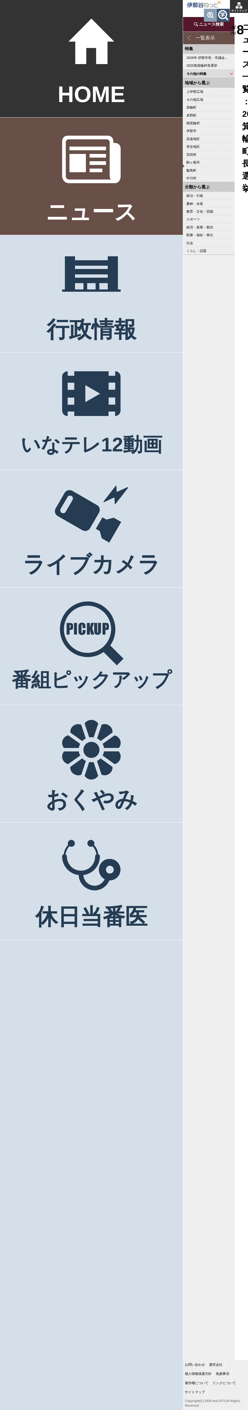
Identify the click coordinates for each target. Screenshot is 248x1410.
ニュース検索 (211, 24)
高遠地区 (193, 139)
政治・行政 (194, 196)
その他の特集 (196, 74)
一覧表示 (205, 38)
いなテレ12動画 (91, 445)
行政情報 (91, 329)
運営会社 (215, 1365)
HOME (91, 94)
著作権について (196, 1383)
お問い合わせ (195, 1365)
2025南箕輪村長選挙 (201, 65)
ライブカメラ (91, 564)
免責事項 (222, 1374)
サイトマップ (239, 10)
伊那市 (191, 131)
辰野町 (191, 115)
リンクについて (224, 1383)
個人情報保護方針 (198, 1374)
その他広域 (194, 100)
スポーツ (193, 219)
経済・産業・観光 (199, 227)
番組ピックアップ (91, 680)
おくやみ (91, 799)
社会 (189, 243)
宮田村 (191, 155)
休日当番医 (91, 916)
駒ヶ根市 (193, 162)
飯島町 (191, 170)
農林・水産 (194, 204)
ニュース (91, 212)
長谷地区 (193, 147)
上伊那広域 (194, 92)
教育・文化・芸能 (199, 211)
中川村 (191, 178)
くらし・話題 (196, 251)
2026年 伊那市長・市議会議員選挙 (210, 58)
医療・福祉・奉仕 (199, 235)
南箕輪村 (193, 123)
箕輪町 (191, 107)
